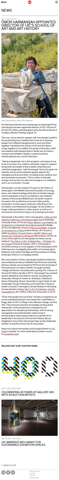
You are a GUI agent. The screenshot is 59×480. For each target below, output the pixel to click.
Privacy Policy (34, 471)
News (6, 10)
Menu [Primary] (4, 2)
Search (56, 2)
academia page (12, 334)
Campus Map (34, 478)
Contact (32, 473)
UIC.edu (32, 475)
